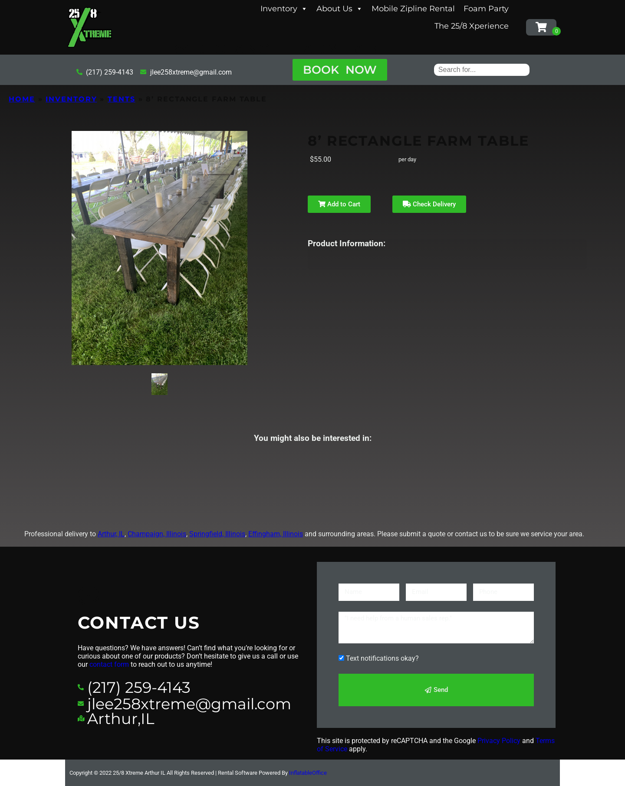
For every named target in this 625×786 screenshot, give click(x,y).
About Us (339, 8)
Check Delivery (429, 204)
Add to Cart (339, 204)
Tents (121, 99)
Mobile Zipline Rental (413, 8)
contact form (109, 664)
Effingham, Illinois (275, 534)
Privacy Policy (498, 741)
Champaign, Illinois (157, 534)
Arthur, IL (111, 534)
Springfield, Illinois (217, 534)
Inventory (284, 8)
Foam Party (486, 8)
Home (22, 99)
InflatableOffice (308, 773)
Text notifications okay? (382, 658)
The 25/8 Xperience (471, 26)
